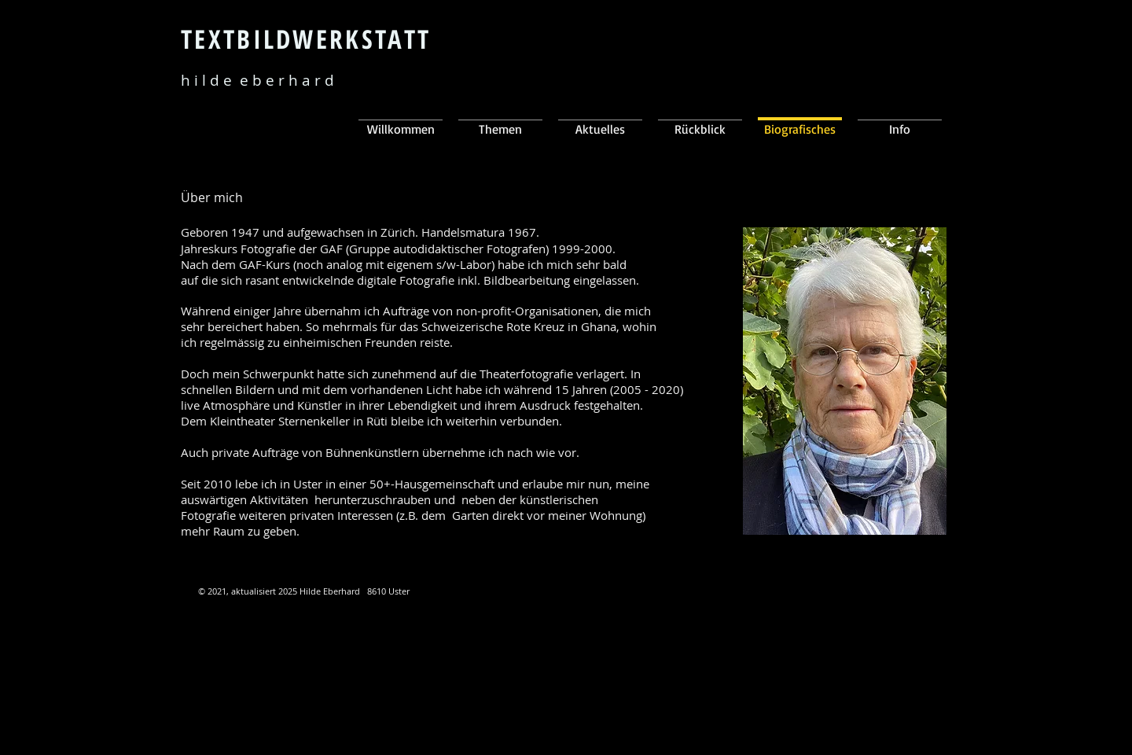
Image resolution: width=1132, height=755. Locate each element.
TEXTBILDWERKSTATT (306, 39)
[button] (600, 121)
